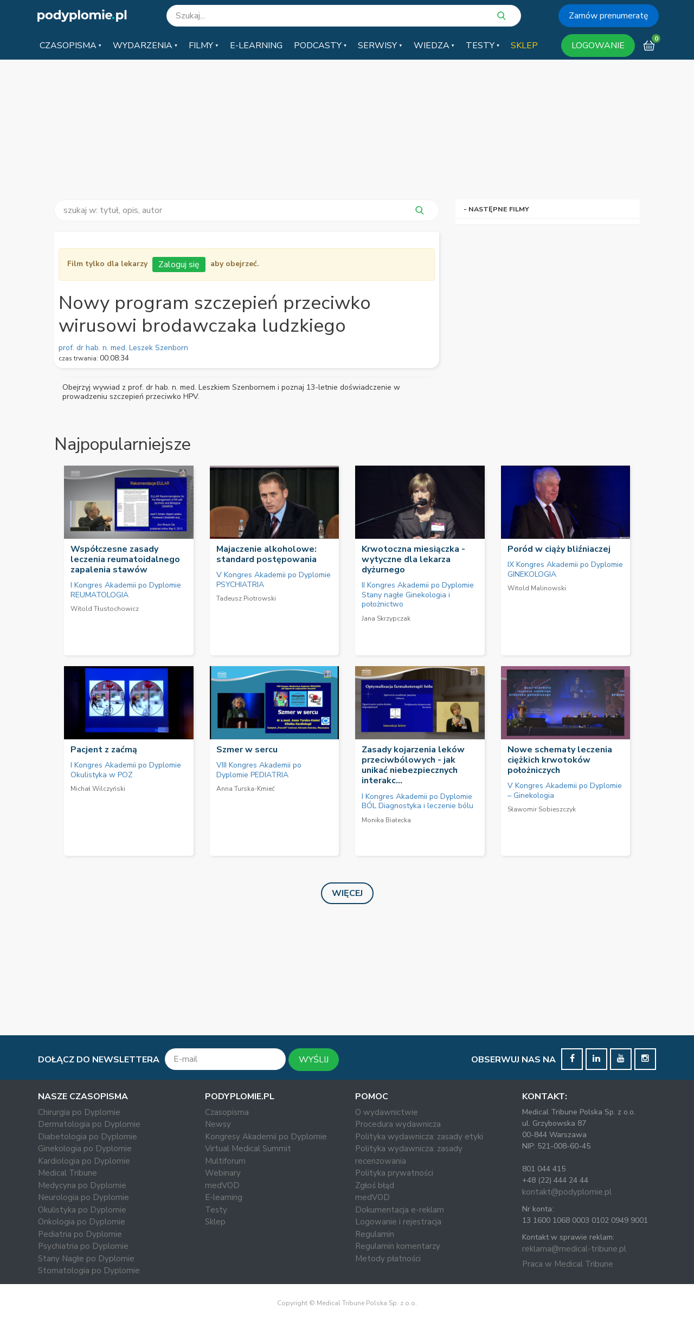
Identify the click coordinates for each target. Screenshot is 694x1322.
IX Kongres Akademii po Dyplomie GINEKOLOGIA (565, 569)
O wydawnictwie (386, 1112)
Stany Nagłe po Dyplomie (86, 1258)
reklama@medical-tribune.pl (574, 1248)
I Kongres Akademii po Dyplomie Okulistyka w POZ (125, 770)
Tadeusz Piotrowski (246, 598)
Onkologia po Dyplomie (81, 1221)
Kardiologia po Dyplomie (84, 1161)
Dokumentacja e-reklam (399, 1209)
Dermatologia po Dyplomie (89, 1124)
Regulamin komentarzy (397, 1246)
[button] (70, 46)
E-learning (223, 1197)
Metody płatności (388, 1258)
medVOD (222, 1185)
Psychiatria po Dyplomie (83, 1246)
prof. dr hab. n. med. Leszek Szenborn (123, 348)
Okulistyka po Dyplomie (82, 1209)
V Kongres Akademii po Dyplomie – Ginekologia (564, 791)
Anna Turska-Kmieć (245, 788)
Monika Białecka (386, 820)
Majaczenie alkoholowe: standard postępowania (266, 554)
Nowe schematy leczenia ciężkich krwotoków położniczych (559, 760)
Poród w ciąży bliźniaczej (559, 549)
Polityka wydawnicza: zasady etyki (419, 1136)
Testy (216, 1209)
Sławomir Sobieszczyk (541, 809)
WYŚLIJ (314, 1060)
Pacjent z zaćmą (103, 750)
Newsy (218, 1124)
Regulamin (374, 1234)
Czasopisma (227, 1112)
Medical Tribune (67, 1173)
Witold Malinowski (536, 588)
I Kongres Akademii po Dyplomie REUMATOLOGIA (125, 590)
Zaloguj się (179, 264)
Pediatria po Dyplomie (80, 1234)
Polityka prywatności (394, 1173)
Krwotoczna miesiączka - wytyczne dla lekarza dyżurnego (413, 559)
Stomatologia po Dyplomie (89, 1270)
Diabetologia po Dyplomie (87, 1136)
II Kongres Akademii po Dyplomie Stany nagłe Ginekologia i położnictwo (418, 594)
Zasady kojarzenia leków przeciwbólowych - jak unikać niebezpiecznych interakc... (413, 765)
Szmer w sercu (247, 750)
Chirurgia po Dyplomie (79, 1112)
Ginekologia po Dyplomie (85, 1148)
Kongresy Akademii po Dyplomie (266, 1136)
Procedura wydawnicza (398, 1124)
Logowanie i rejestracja (398, 1221)
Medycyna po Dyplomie (82, 1185)
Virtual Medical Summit (248, 1148)
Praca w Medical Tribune (567, 1264)
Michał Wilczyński (97, 788)
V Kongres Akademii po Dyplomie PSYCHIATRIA (273, 580)
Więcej (347, 893)
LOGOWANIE (598, 45)
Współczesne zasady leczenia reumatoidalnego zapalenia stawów (125, 559)
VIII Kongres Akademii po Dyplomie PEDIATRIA (258, 770)
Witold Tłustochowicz (104, 608)
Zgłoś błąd (374, 1185)
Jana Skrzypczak (386, 618)
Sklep (215, 1221)
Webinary (223, 1173)
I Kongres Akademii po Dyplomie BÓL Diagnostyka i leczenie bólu (417, 801)
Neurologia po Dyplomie (83, 1197)
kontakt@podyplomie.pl (567, 1191)
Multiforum (225, 1161)
